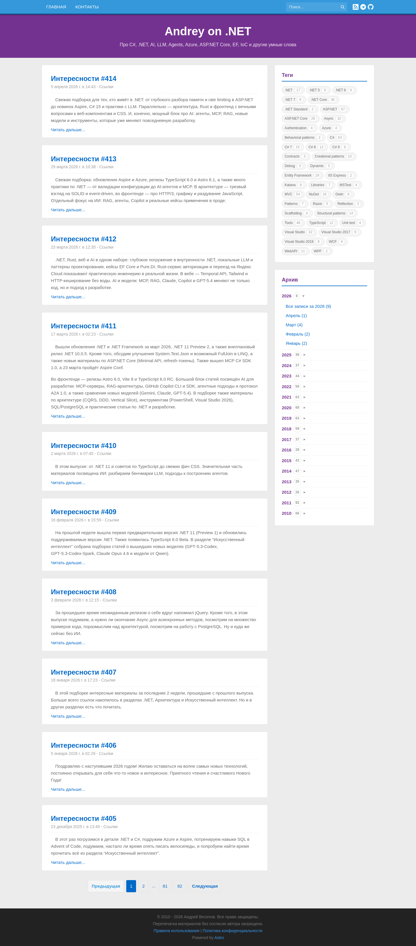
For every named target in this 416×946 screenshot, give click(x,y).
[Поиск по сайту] (312, 7)
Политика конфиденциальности (233, 930)
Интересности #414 (83, 78)
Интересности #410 (83, 445)
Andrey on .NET (208, 31)
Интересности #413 (83, 159)
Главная (56, 6)
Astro (219, 937)
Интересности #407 (83, 672)
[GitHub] (370, 7)
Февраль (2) (298, 334)
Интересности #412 (83, 239)
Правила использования (176, 930)
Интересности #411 (83, 326)
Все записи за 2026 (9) (308, 306)
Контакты (87, 6)
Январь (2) (296, 343)
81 (165, 886)
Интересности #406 (83, 745)
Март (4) (294, 324)
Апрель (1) (296, 315)
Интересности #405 (83, 818)
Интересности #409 (83, 512)
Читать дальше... (68, 129)
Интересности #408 (83, 592)
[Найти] (342, 7)
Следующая (205, 886)
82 (179, 886)
